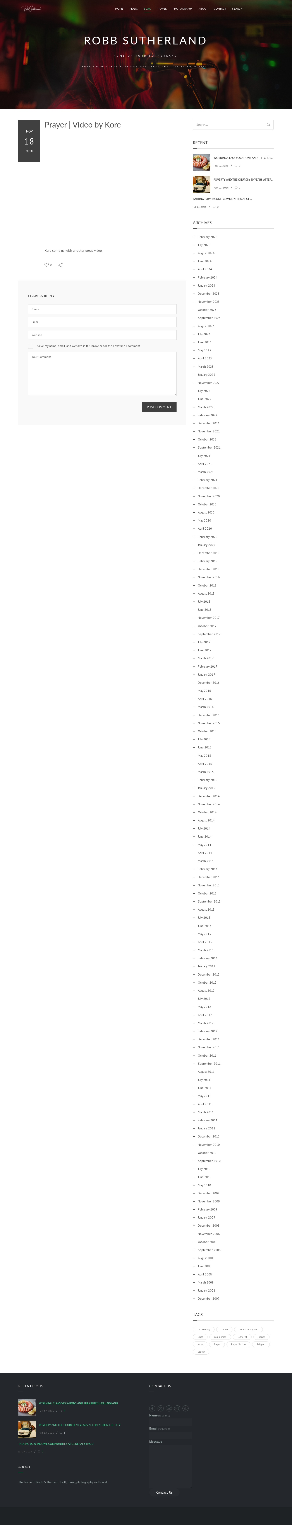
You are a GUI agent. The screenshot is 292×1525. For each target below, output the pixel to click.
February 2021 (207, 480)
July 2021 (204, 456)
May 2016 (204, 691)
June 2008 (204, 1266)
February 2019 (207, 561)
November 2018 (209, 577)
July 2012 (204, 999)
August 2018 (206, 593)
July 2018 (204, 602)
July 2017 (204, 642)
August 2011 (206, 1072)
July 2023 (204, 334)
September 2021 (209, 447)
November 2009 (209, 1201)
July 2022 (204, 391)
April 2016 (205, 699)
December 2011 (209, 1039)
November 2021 (209, 431)
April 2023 (205, 358)
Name (159, 1415)
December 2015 (209, 715)
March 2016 (206, 707)
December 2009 (209, 1193)
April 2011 (205, 1104)
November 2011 (209, 1047)
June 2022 (204, 399)
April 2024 (205, 269)
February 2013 (207, 958)
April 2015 (205, 764)
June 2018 (204, 610)
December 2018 (209, 569)
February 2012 (207, 1031)
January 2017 (206, 675)
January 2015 (206, 788)
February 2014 (207, 869)
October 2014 (207, 812)
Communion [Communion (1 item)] (220, 1336)
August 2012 (206, 991)
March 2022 (206, 407)
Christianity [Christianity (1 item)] (204, 1329)
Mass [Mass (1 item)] (200, 1344)
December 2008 (209, 1225)
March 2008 (206, 1282)
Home (119, 8)
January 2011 (206, 1128)
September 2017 (209, 634)
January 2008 (206, 1290)
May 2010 (204, 1185)
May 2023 (204, 350)
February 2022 (207, 415)
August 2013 (206, 909)
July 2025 (204, 245)
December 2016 (209, 683)
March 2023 (206, 367)
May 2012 (204, 1007)
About (203, 8)
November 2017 (209, 618)
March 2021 (206, 472)
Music (133, 8)
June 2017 (204, 650)
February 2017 (207, 666)
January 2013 (206, 966)
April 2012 (205, 1015)
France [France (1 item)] (261, 1336)
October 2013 (207, 893)
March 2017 (206, 658)
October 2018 (207, 585)
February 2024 (207, 277)
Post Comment (159, 407)
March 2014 (206, 861)
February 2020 (207, 537)
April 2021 (205, 464)
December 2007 (209, 1299)
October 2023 (207, 310)
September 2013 (209, 901)
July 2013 (204, 918)
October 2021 (207, 439)
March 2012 (206, 1023)
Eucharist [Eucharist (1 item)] (242, 1336)
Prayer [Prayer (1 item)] (217, 1344)
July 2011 (204, 1080)
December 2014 (209, 796)
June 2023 (204, 342)
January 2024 (206, 285)
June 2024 (204, 261)
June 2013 (204, 926)
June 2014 (204, 836)
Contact (220, 8)
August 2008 (206, 1258)
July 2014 (204, 828)
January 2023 (206, 375)
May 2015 (204, 756)
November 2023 (209, 302)
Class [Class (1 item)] (200, 1336)
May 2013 (204, 934)
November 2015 (209, 723)
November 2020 (209, 496)
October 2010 (207, 1153)
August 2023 (206, 326)
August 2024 (206, 253)
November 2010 (209, 1145)
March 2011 (206, 1112)
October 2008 (207, 1242)
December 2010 (209, 1136)
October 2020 (207, 504)
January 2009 (206, 1217)
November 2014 (209, 804)
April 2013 (205, 942)
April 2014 (205, 853)
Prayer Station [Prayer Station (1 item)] (238, 1344)
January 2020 (206, 545)
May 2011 (204, 1096)
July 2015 (204, 739)
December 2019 (209, 553)
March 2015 (206, 772)
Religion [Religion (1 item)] (261, 1344)
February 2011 (207, 1120)
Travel (162, 8)
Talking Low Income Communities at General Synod (223, 199)
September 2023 (209, 318)
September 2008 (209, 1250)
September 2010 (209, 1161)
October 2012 (207, 982)
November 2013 (209, 885)
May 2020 (204, 520)
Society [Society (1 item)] (201, 1351)
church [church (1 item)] (224, 1329)
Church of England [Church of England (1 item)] (248, 1329)
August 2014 (206, 820)
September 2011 (209, 1064)
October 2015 (207, 731)
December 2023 (209, 294)
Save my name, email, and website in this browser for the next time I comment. (89, 346)
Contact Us (164, 1492)
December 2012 (209, 974)
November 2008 (209, 1234)
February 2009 (207, 1209)
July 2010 (204, 1169)
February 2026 (207, 237)
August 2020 (206, 512)
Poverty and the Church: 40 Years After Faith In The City (243, 179)
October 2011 (207, 1055)
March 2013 (206, 950)
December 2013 (209, 877)
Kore (48, 250)
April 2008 (205, 1274)
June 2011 (204, 1088)
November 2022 (209, 383)
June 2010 (204, 1177)
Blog (147, 8)
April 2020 (205, 528)
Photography (182, 8)
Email (159, 1428)
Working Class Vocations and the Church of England (243, 158)
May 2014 (204, 845)
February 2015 (207, 780)
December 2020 (209, 488)
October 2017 (207, 626)
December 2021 (209, 423)
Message (155, 1441)
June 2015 (204, 747)
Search (237, 8)
